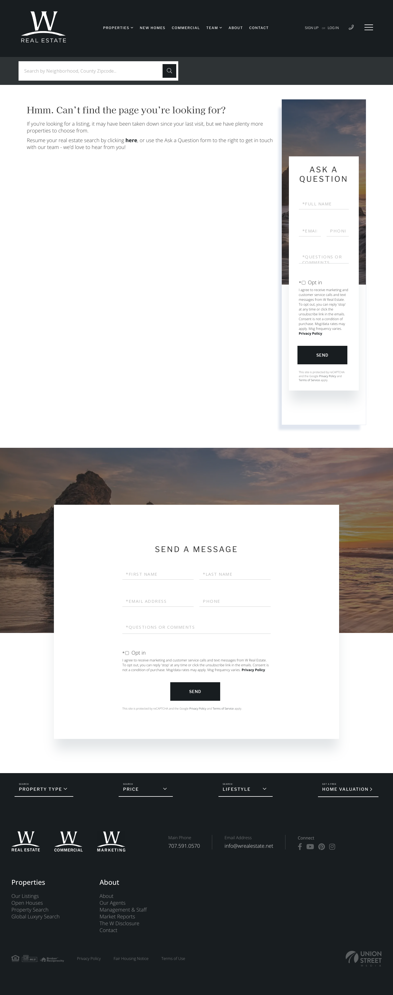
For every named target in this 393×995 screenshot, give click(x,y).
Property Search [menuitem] (29, 909)
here (131, 140)
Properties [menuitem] (116, 28)
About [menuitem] (235, 28)
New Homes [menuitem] (152, 28)
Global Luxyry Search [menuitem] (35, 916)
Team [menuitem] (212, 28)
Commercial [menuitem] (186, 28)
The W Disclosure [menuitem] (119, 923)
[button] (169, 71)
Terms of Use (173, 958)
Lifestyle (237, 789)
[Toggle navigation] (368, 27)
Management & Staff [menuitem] (123, 909)
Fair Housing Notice (131, 958)
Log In (333, 28)
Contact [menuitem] (259, 28)
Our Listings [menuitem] (25, 896)
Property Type (40, 789)
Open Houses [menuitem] (27, 903)
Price (131, 789)
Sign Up (312, 28)
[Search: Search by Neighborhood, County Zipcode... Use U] (92, 71)
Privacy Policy (310, 333)
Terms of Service (309, 380)
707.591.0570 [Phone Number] (184, 846)
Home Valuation (345, 789)
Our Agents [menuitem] (112, 903)
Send (322, 355)
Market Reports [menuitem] (117, 916)
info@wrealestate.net (248, 846)
